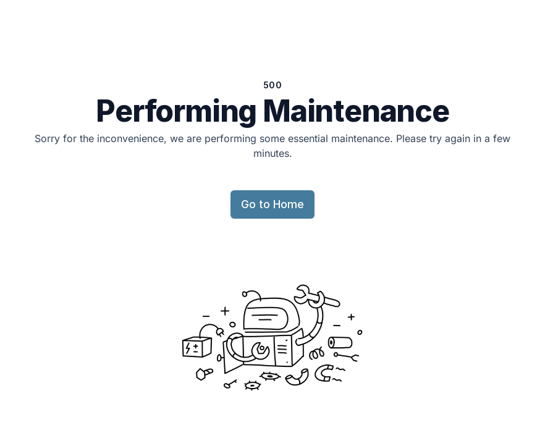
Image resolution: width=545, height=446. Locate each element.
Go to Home (272, 204)
